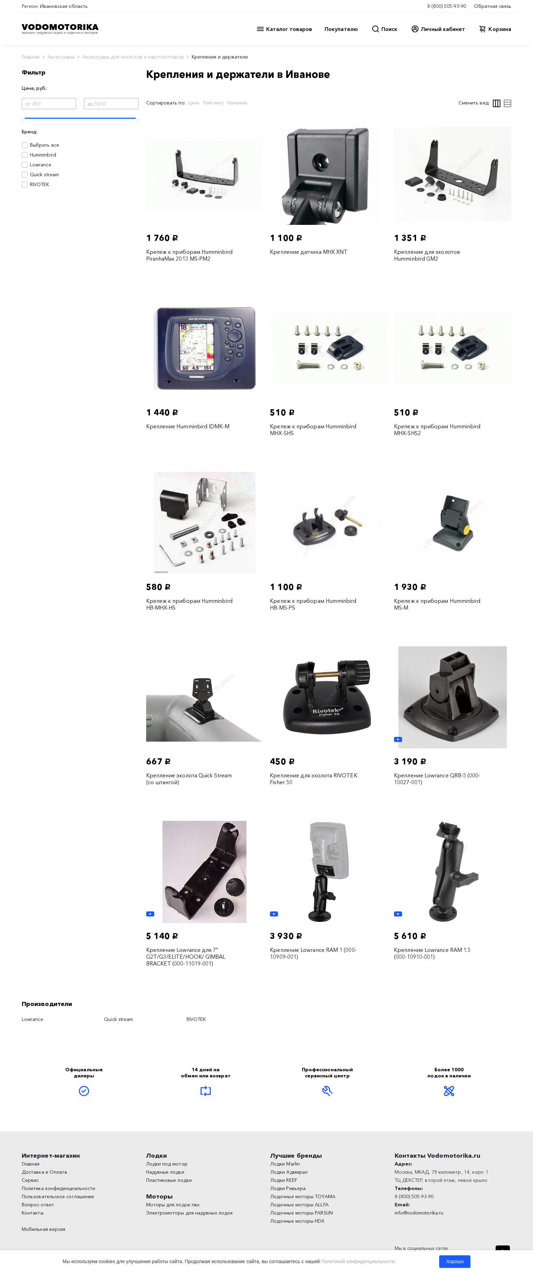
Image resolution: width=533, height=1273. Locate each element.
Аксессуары (61, 57)
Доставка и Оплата (44, 1172)
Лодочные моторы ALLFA (299, 1205)
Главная (31, 57)
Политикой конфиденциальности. (358, 1261)
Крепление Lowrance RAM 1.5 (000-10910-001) (432, 953)
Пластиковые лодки (169, 1180)
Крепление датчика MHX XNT (308, 251)
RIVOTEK (39, 184)
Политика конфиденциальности (58, 1188)
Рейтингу (213, 103)
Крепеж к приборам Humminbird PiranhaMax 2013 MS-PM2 (189, 255)
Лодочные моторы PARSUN (301, 1213)
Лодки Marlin (285, 1164)
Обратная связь (492, 6)
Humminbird (43, 155)
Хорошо (455, 1261)
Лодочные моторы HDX (297, 1221)
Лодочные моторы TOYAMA (303, 1196)
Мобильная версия (43, 1229)
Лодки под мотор (167, 1164)
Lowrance (40, 165)
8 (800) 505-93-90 (446, 6)
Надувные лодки (165, 1172)
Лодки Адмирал (289, 1172)
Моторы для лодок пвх (173, 1205)
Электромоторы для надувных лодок (189, 1213)
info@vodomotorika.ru (419, 1213)
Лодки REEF (283, 1180)
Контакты (33, 1213)
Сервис (30, 1180)
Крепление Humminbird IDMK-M (187, 426)
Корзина (499, 29)
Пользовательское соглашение (58, 1196)
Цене (194, 103)
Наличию (237, 103)
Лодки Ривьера (288, 1188)
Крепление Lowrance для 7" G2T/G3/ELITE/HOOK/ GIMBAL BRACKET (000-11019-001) (186, 956)
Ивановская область (64, 6)
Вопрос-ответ (38, 1205)
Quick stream (44, 174)
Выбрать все (44, 145)
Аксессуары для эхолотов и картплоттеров (133, 57)
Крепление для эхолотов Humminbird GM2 (427, 255)
